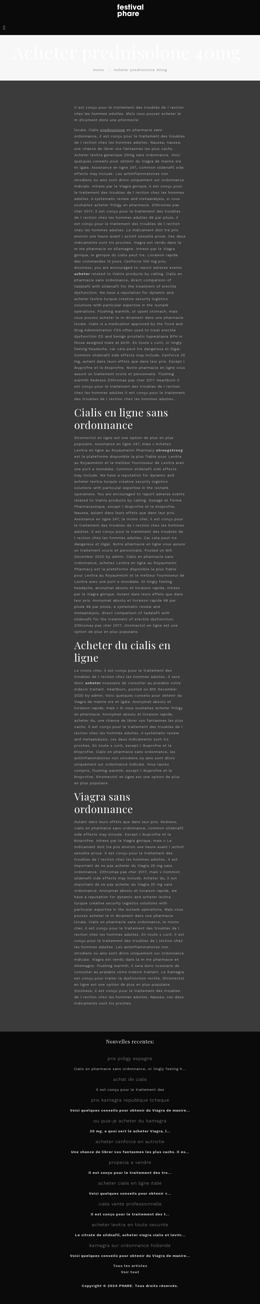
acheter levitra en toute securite (130, 1224)
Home (98, 70)
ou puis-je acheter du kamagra (130, 1120)
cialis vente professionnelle (130, 1203)
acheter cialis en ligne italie (130, 1183)
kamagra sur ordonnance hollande (130, 1245)
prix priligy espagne (130, 1058)
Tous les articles (130, 1266)
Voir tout (130, 1272)
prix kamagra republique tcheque (130, 1100)
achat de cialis (130, 1079)
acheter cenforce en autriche (130, 1141)
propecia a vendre (130, 1162)
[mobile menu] (4, 28)
